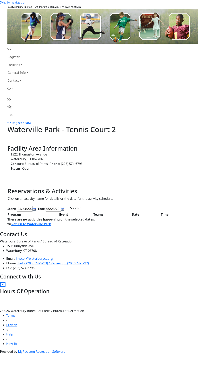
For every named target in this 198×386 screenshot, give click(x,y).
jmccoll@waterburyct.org (34, 258)
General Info (16, 73)
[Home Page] (17, 49)
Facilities (13, 65)
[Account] (17, 88)
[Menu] (10, 115)
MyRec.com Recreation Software (41, 351)
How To (11, 344)
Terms (10, 315)
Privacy (11, 325)
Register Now (21, 123)
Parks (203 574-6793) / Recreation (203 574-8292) (53, 263)
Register (13, 57)
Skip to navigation (13, 2)
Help (9, 334)
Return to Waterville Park (31, 224)
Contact (13, 80)
